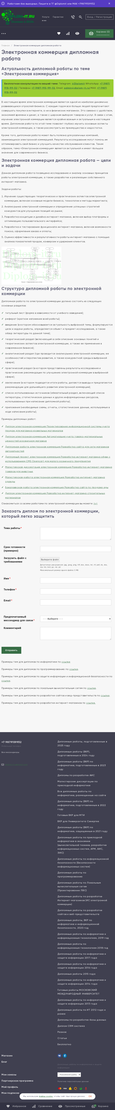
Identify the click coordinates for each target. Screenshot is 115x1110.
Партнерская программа (17, 1080)
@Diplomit (78, 83)
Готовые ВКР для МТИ (71, 815)
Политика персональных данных (73, 1081)
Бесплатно (64, 1044)
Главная (5, 46)
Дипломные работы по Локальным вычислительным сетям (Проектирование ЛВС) (79, 886)
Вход (90, 17)
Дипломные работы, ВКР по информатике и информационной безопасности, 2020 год (78, 924)
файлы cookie (46, 1096)
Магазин (6, 1055)
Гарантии (58, 17)
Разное (62, 1032)
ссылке (66, 661)
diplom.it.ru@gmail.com (16, 764)
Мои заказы (8, 1074)
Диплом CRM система (71, 1026)
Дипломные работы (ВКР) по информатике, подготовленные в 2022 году (82, 805)
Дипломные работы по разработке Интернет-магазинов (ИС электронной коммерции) (82, 900)
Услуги (45, 17)
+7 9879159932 (11, 742)
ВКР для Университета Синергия (78, 821)
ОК (90, 1096)
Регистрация (104, 17)
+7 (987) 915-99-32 (43, 88)
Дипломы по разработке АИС (76, 775)
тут (95, 503)
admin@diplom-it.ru (76, 88)
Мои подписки (10, 1092)
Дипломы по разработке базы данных (82, 1019)
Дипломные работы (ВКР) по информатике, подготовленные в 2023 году (82, 765)
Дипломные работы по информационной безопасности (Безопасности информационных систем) (83, 862)
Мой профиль (9, 1086)
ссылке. (91, 702)
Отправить (11, 650)
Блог (4, 1061)
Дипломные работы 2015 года (77, 973)
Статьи (62, 1038)
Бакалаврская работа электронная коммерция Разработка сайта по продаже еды (56, 487)
